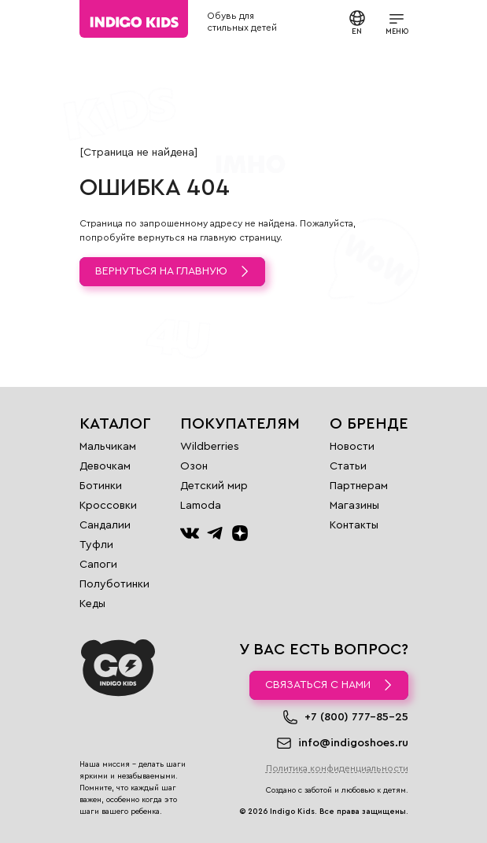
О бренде (369, 424)
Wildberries (209, 446)
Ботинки (100, 485)
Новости (352, 446)
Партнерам (359, 485)
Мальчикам (107, 446)
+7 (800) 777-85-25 (356, 717)
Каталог (115, 424)
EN (357, 22)
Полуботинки (114, 584)
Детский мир (214, 485)
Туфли (96, 544)
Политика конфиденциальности (337, 768)
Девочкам (105, 466)
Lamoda (200, 505)
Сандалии (105, 525)
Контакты (354, 525)
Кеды (92, 603)
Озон (194, 466)
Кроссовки (108, 505)
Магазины (354, 505)
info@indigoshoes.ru (353, 743)
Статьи (348, 466)
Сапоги (98, 564)
